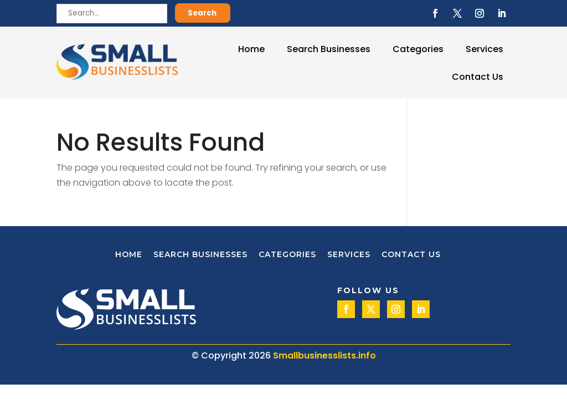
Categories (418, 49)
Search (202, 13)
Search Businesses (328, 49)
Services (484, 49)
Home (251, 49)
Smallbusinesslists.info (324, 355)
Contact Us (477, 76)
